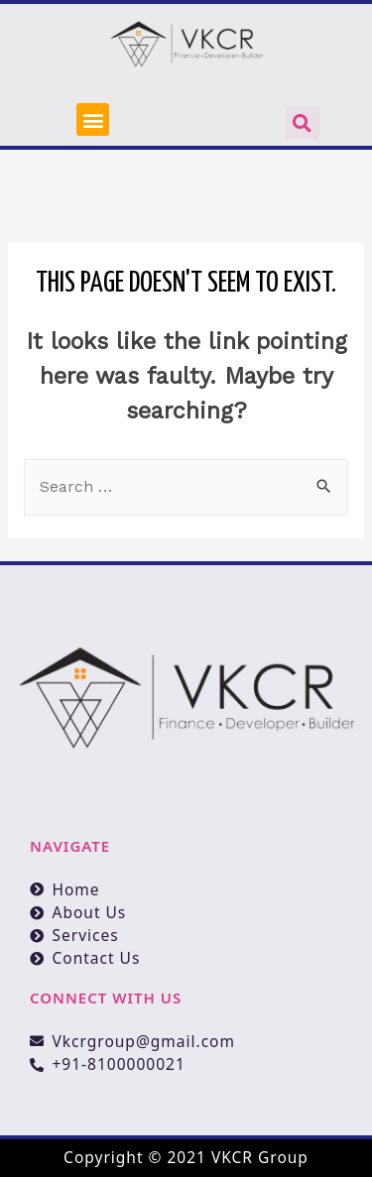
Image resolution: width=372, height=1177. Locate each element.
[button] (92, 119)
